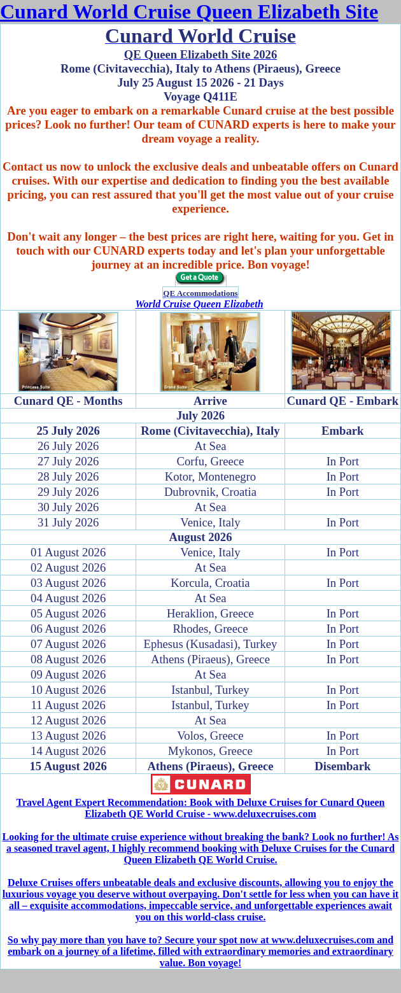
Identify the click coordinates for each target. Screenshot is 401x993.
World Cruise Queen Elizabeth (199, 304)
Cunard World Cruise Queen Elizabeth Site (189, 11)
